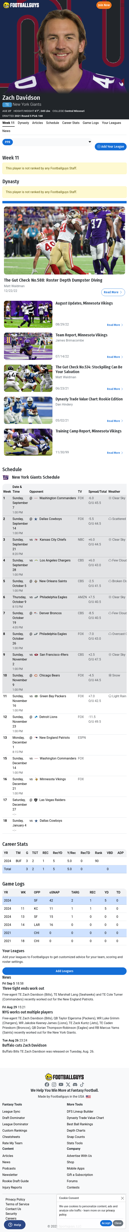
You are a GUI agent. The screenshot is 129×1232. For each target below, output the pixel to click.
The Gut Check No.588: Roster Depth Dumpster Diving (53, 280)
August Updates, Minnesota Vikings (84, 303)
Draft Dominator (13, 1118)
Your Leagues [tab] (111, 123)
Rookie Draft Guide (15, 1181)
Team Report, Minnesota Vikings (81, 335)
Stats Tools (75, 1143)
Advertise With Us (79, 1156)
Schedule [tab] (52, 123)
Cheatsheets (11, 1137)
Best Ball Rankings (80, 1124)
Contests (73, 1187)
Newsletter (10, 1175)
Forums (72, 1181)
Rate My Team (12, 1143)
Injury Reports (12, 1187)
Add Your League (110, 146)
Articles (7, 1156)
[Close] (122, 1198)
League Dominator (15, 1124)
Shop (70, 1162)
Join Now (104, 5)
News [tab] (6, 131)
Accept (106, 1223)
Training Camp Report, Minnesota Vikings (88, 431)
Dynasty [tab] (23, 123)
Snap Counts (76, 1137)
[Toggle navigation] (122, 5)
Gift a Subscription (80, 1175)
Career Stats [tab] (71, 123)
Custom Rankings (14, 1130)
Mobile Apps (75, 1168)
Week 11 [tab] (8, 123)
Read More (113, 292)
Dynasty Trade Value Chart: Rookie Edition (89, 399)
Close (118, 1223)
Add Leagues (64, 971)
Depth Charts (76, 1130)
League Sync (11, 1111)
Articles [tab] (37, 123)
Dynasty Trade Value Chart (85, 1118)
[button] (90, 142)
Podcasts (9, 1168)
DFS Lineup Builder (80, 1111)
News (6, 1162)
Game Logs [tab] (91, 123)
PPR (7, 142)
